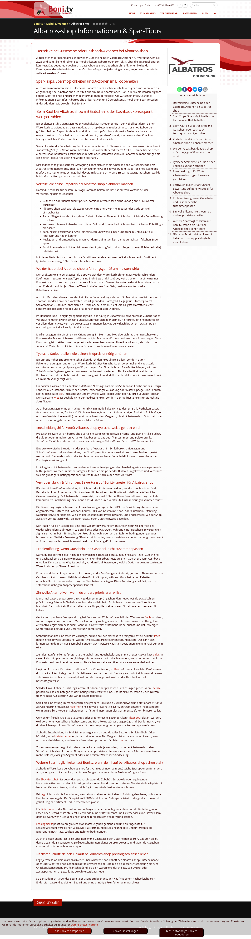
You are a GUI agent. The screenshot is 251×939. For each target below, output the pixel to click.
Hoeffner (75, 706)
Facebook (180, 5)
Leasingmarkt (44, 824)
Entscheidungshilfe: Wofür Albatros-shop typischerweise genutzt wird (191, 175)
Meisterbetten (63, 736)
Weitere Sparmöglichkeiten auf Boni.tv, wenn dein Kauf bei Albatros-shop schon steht (191, 225)
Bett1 (117, 669)
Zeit (61, 394)
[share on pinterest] (189, 89)
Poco (157, 636)
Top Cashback (148, 13)
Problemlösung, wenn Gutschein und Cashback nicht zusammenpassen (193, 202)
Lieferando (47, 809)
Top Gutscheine (169, 13)
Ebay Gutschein (50, 779)
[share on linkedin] (200, 89)
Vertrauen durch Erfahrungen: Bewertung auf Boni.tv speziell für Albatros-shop (193, 188)
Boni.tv (38, 23)
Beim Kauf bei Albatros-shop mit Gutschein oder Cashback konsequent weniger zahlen (192, 129)
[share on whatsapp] (179, 89)
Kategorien (190, 13)
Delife (147, 617)
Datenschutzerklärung (84, 924)
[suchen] (214, 5)
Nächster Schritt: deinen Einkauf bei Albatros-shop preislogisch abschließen (192, 238)
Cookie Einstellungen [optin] (125, 931)
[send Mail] (205, 89)
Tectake (156, 688)
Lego (43, 794)
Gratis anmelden (48, 902)
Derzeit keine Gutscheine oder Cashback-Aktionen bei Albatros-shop (192, 106)
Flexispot (134, 717)
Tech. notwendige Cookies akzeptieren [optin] (181, 932)
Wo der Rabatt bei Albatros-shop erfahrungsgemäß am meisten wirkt (193, 152)
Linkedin (185, 5)
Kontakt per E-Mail (140, 5)
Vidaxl (156, 654)
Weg (56, 397)
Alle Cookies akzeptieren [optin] (69, 931)
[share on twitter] (194, 89)
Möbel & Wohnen (57, 23)
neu (122, 740)
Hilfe (205, 13)
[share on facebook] (184, 89)
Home (132, 13)
